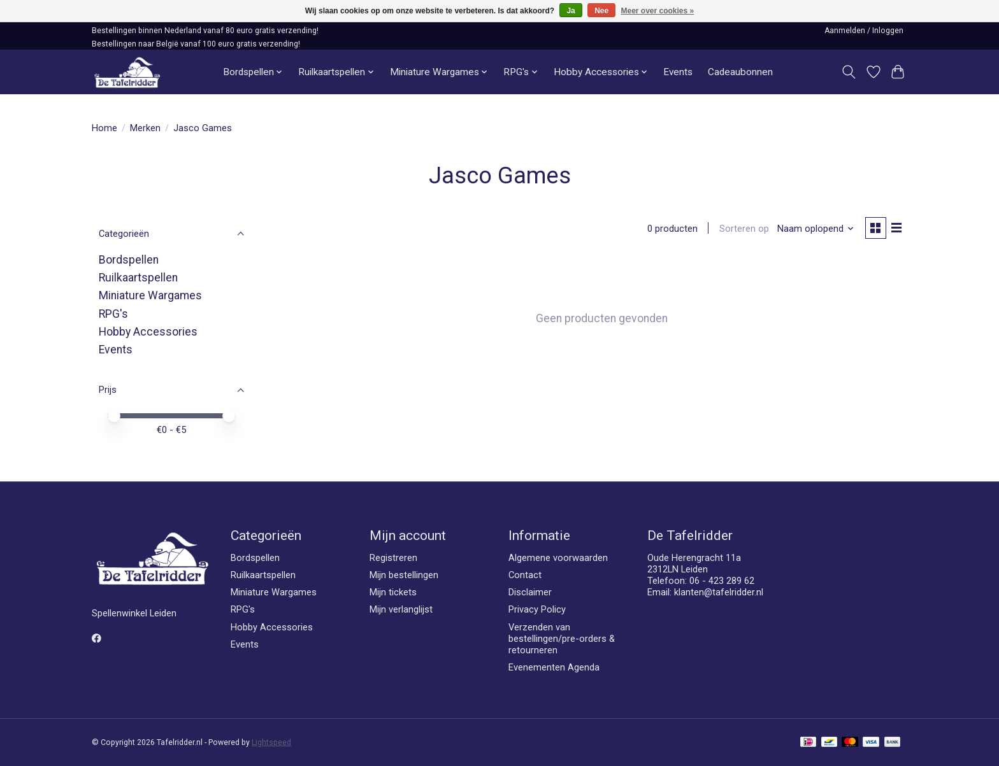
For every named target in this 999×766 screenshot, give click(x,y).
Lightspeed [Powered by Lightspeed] (271, 742)
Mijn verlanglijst (401, 609)
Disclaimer (530, 592)
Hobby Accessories (148, 331)
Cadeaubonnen (740, 72)
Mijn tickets (393, 592)
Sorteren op (742, 229)
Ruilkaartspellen (138, 277)
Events (678, 72)
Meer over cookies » (657, 10)
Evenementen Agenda (554, 667)
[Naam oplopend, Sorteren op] (814, 229)
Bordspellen (129, 259)
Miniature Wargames (150, 295)
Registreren (393, 558)
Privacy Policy (537, 609)
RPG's (113, 314)
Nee (601, 10)
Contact (525, 575)
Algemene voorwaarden (558, 558)
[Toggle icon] (849, 71)
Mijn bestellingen (404, 575)
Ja (570, 10)
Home (104, 128)
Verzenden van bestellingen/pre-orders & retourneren (561, 638)
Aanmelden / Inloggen (863, 30)
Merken (145, 128)
